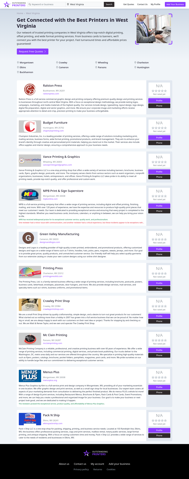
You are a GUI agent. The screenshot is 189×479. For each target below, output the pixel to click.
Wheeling (103, 62)
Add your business (119, 464)
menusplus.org (50, 380)
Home (20, 13)
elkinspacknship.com (52, 423)
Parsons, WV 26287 (52, 340)
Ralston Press (52, 85)
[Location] (84, 4)
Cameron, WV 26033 (49, 239)
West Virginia (33, 13)
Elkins (23, 67)
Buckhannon (26, 72)
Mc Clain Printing (55, 335)
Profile (159, 100)
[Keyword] (46, 4)
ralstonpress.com (51, 93)
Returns (97, 469)
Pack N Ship (51, 415)
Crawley (63, 62)
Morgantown (26, 62)
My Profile (155, 4)
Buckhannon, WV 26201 (54, 90)
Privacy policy (81, 469)
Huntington (143, 67)
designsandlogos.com (50, 242)
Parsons (102, 67)
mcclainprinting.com (52, 343)
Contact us (80, 464)
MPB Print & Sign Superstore (63, 191)
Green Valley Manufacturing (59, 234)
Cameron (64, 67)
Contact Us (142, 4)
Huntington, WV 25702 (53, 127)
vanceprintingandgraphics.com (57, 164)
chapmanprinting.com (53, 130)
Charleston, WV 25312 (53, 273)
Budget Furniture (55, 122)
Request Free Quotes (32, 51)
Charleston (143, 62)
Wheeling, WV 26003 (52, 161)
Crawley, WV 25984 (52, 306)
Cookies (111, 469)
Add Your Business (175, 4)
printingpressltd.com (53, 276)
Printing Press (53, 268)
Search (109, 4)
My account (97, 464)
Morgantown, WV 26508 (54, 196)
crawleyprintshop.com (53, 309)
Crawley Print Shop (56, 301)
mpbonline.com (50, 199)
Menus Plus (51, 372)
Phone (159, 105)
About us (64, 464)
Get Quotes (128, 4)
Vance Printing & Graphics (61, 157)
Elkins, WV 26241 (51, 420)
